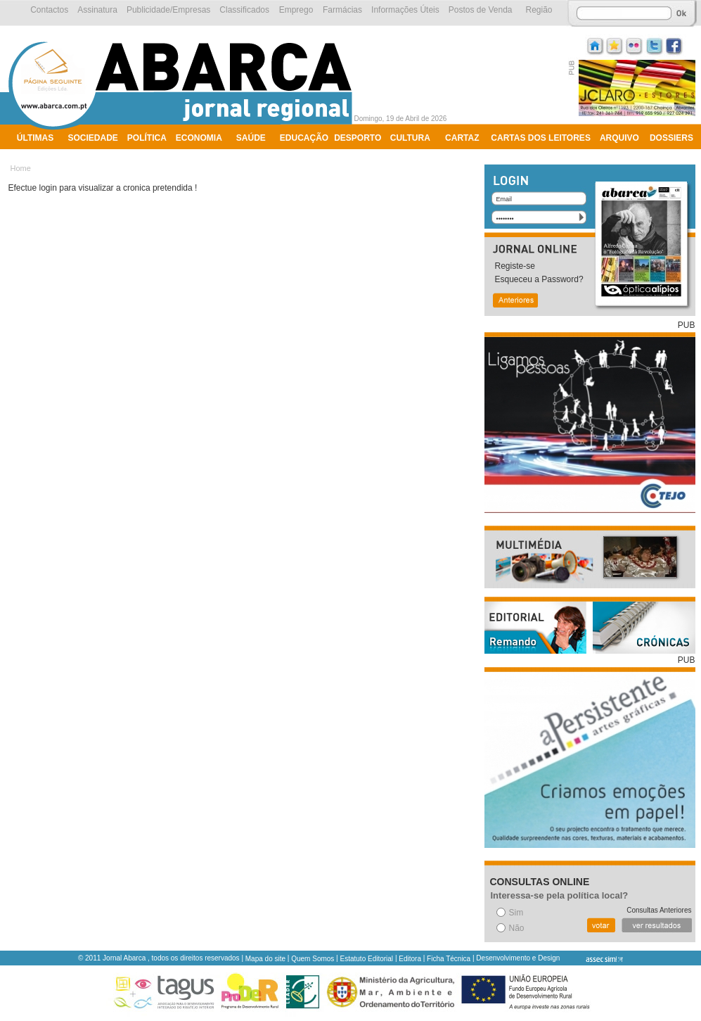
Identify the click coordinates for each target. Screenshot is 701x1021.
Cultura (410, 138)
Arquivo (619, 138)
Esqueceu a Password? (539, 279)
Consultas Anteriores (658, 910)
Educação (304, 138)
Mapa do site (265, 959)
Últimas (35, 138)
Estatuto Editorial (367, 959)
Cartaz (462, 138)
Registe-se (515, 266)
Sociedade (93, 138)
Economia (199, 138)
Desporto (357, 138)
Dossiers (671, 138)
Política (147, 138)
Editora (410, 959)
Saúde (251, 138)
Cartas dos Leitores (541, 138)
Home (21, 168)
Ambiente (39, 156)
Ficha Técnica (448, 959)
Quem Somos (312, 959)
